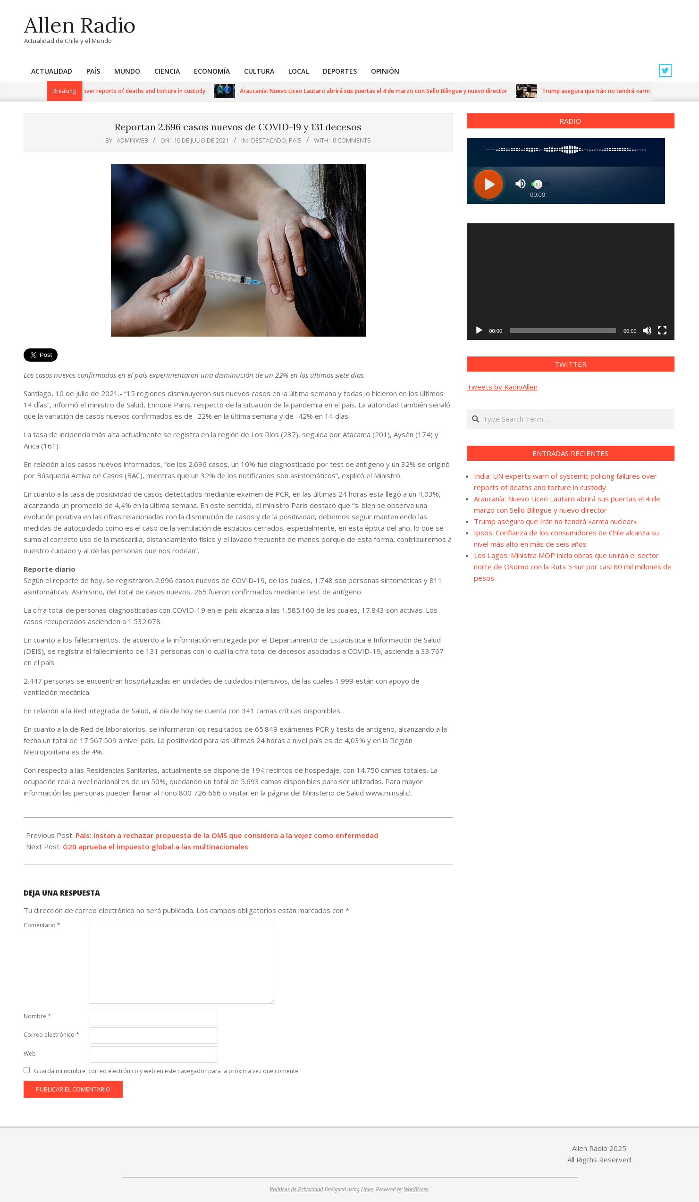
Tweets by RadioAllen (502, 386)
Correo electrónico (51, 1035)
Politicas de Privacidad (296, 1189)
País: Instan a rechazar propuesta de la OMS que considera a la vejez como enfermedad (227, 835)
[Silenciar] (647, 330)
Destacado (268, 140)
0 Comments (352, 140)
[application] (570, 281)
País (295, 140)
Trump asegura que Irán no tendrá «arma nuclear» (615, 91)
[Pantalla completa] (662, 330)
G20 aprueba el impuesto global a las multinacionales (155, 846)
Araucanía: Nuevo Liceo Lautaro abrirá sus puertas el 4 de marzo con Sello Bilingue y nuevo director (379, 91)
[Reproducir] (479, 330)
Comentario (42, 925)
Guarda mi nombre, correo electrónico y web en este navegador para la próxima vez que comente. (167, 1071)
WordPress (416, 1189)
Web (30, 1054)
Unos (367, 1189)
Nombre (37, 1016)
